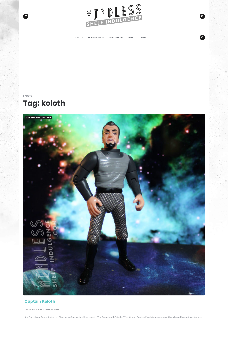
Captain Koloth (42, 306)
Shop (143, 42)
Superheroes (116, 42)
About (132, 42)
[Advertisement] (114, 71)
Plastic (78, 42)
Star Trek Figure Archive (38, 122)
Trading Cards (96, 42)
